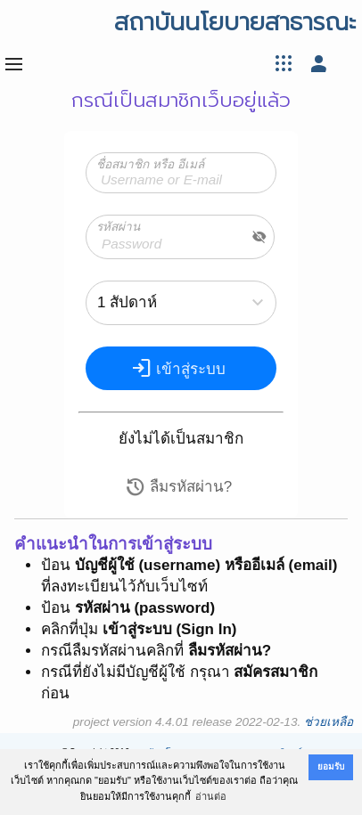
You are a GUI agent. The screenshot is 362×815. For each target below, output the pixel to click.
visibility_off (259, 237)
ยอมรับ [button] (330, 766)
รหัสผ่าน (118, 226)
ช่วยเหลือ (328, 722)
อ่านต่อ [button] (210, 796)
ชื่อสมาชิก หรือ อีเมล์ (150, 164)
